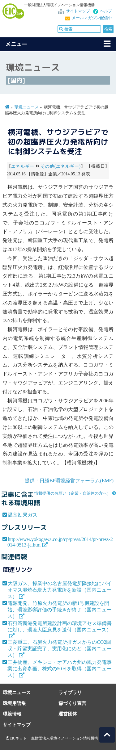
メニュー (16, 44)
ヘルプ (106, 11)
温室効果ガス (22, 514)
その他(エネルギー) (60, 166)
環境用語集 (14, 703)
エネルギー (22, 166)
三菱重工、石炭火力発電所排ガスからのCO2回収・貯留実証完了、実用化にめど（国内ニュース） (59, 648)
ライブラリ (70, 692)
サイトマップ (78, 11)
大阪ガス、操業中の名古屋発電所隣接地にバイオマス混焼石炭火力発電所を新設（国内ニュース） (59, 590)
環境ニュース (27, 107)
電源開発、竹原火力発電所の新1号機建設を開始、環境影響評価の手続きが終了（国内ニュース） (59, 610)
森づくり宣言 (72, 703)
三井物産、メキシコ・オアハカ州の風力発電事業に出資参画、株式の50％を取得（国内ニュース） (59, 669)
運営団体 (67, 713)
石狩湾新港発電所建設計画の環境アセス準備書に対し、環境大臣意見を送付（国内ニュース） (59, 626)
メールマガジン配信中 (92, 18)
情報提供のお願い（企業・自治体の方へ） (72, 493)
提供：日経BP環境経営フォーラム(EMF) (69, 480)
